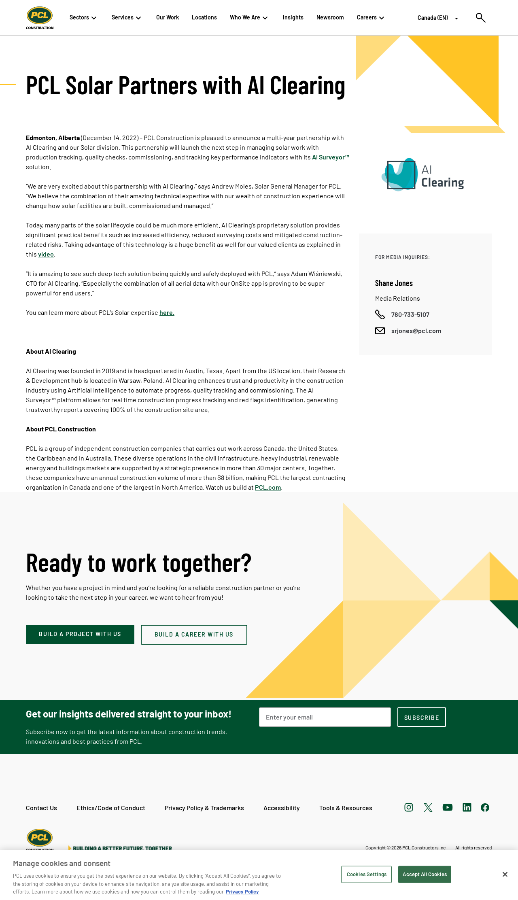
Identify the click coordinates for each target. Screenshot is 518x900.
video (46, 254)
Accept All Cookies (424, 874)
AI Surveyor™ (330, 157)
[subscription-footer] (421, 717)
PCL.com (268, 487)
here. (166, 312)
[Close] (505, 874)
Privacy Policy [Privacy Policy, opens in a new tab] (242, 891)
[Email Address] (325, 717)
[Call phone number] (402, 314)
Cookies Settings (366, 874)
